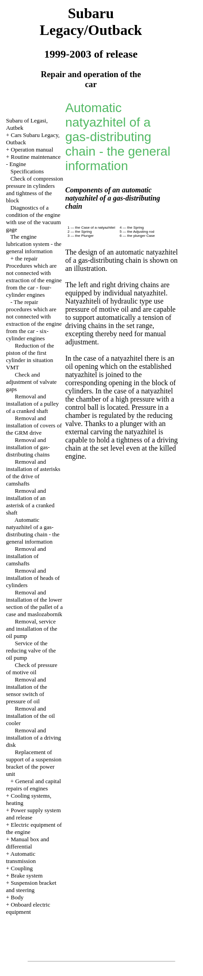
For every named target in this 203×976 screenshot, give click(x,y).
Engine (18, 164)
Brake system (27, 875)
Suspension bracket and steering (31, 886)
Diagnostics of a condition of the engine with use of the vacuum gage (33, 218)
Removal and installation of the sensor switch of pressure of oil (26, 690)
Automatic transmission (21, 857)
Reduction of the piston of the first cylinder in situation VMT (30, 356)
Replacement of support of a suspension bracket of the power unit (33, 763)
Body (17, 897)
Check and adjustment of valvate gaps (31, 381)
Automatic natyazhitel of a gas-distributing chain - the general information (32, 530)
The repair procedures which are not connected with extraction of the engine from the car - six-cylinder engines (34, 320)
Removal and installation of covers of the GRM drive (34, 425)
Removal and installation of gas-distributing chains (28, 447)
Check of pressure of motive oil (31, 669)
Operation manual (32, 149)
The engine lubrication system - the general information (33, 244)
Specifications (27, 171)
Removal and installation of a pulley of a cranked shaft (32, 403)
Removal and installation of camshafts (26, 556)
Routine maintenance (36, 156)
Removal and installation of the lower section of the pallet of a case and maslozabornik (34, 603)
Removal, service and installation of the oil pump (31, 628)
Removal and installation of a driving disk (33, 737)
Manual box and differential (27, 843)
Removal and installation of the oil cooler (30, 715)
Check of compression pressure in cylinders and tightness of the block (34, 189)
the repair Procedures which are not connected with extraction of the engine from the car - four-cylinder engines (34, 276)
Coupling (22, 868)
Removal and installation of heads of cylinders (33, 578)
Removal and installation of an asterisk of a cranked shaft (30, 501)
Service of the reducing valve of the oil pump (31, 650)
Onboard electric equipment (28, 908)
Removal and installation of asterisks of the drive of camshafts (33, 472)
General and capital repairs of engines (33, 785)
